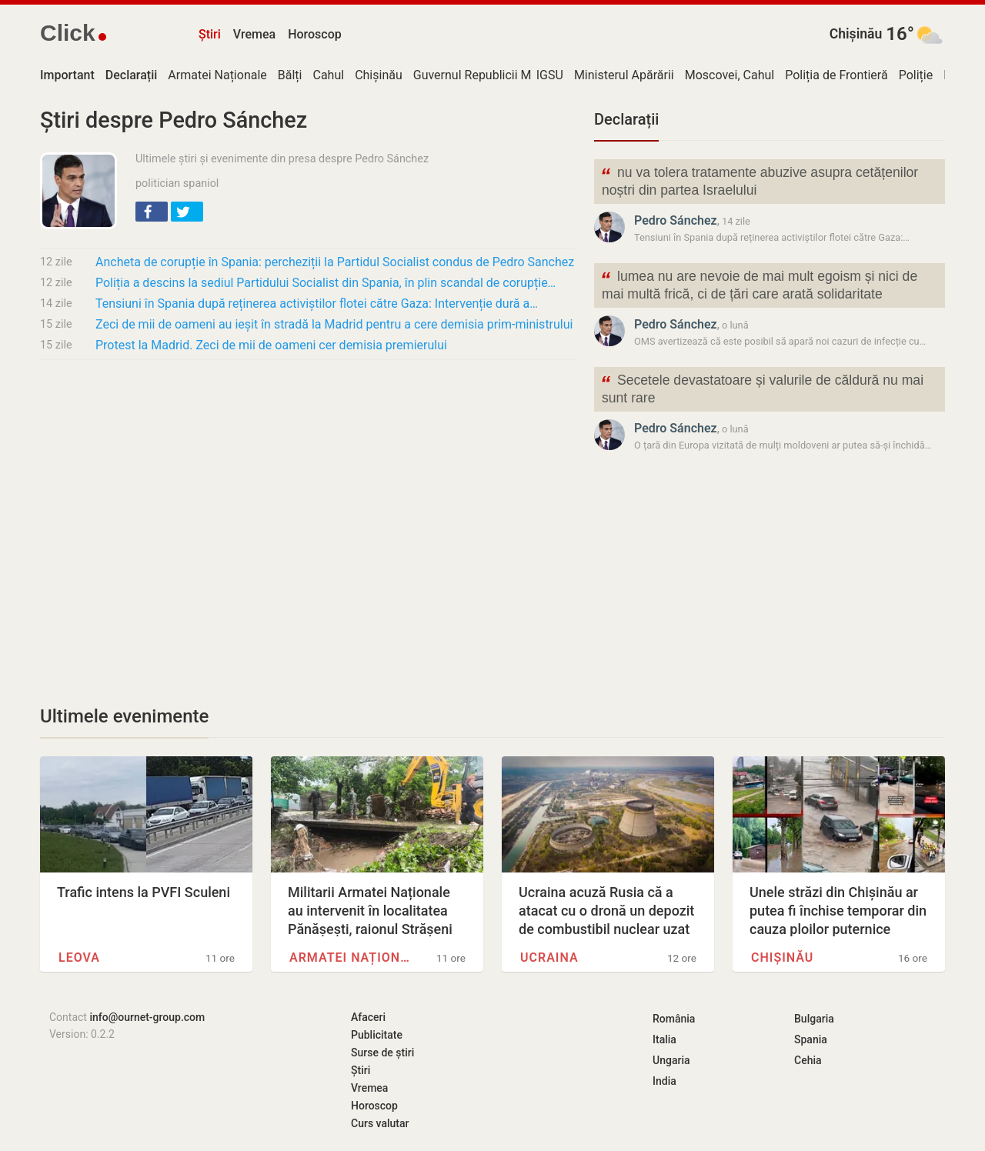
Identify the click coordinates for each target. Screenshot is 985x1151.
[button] (151, 212)
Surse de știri (382, 1052)
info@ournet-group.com (147, 1017)
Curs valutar (380, 1123)
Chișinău (856, 34)
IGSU (549, 75)
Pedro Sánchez (675, 220)
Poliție (916, 75)
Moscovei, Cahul (730, 75)
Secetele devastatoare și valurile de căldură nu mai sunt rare (761, 387)
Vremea (254, 34)
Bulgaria (814, 1019)
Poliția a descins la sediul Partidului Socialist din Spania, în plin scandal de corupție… (325, 282)
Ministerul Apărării (624, 75)
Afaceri (368, 1017)
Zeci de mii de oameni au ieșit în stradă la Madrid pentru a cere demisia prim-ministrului (334, 324)
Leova (79, 957)
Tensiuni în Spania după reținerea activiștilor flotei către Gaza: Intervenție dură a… (316, 303)
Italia (664, 1039)
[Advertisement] (308, 486)
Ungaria (671, 1060)
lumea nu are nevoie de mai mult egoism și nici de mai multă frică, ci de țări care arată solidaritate (758, 284)
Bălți (290, 75)
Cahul (328, 75)
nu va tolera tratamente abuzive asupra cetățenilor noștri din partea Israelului (759, 180)
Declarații (626, 119)
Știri (210, 34)
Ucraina (549, 957)
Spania (810, 1039)
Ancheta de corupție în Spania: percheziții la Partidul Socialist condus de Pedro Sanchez (334, 262)
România (674, 1019)
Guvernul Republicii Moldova (490, 75)
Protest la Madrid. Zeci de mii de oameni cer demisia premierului (271, 345)
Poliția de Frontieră (836, 75)
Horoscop (315, 34)
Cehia (808, 1060)
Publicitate (376, 1035)
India (664, 1081)
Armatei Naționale (217, 75)
